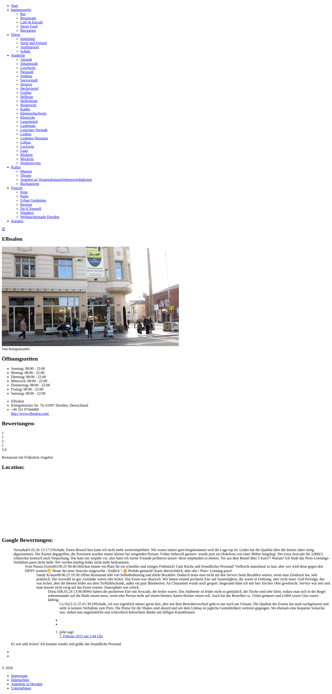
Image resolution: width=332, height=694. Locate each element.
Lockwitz (27, 146)
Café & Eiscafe (31, 22)
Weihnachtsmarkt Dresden (39, 217)
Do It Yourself (30, 209)
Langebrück (29, 122)
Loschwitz (28, 68)
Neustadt (26, 72)
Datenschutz (20, 680)
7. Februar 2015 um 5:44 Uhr (81, 636)
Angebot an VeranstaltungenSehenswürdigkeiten (56, 180)
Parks (24, 196)
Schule (25, 51)
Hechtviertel (29, 88)
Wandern (26, 213)
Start (14, 6)
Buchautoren (29, 184)
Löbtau (25, 142)
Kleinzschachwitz (33, 113)
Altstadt (26, 59)
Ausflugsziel (29, 47)
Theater (26, 175)
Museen (26, 171)
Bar (23, 14)
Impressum (19, 676)
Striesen (26, 84)
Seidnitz (26, 76)
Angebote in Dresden (26, 684)
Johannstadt (29, 64)
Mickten (26, 155)
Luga (24, 151)
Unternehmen (21, 688)
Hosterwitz (28, 105)
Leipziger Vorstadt (33, 130)
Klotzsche (27, 117)
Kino (24, 192)
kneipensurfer (21, 10)
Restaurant (28, 18)
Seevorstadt (29, 80)
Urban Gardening (33, 200)
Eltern (15, 35)
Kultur (16, 167)
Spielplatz (27, 39)
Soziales (17, 221)
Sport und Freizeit (33, 43)
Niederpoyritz (30, 163)
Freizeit (16, 188)
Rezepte (26, 204)
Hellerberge (29, 101)
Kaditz (25, 109)
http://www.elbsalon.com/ (30, 414)
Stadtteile (18, 55)
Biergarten (28, 30)
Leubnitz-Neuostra (34, 138)
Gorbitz (26, 93)
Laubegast (28, 126)
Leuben (25, 134)
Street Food (28, 26)
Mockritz (27, 159)
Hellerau (26, 97)
